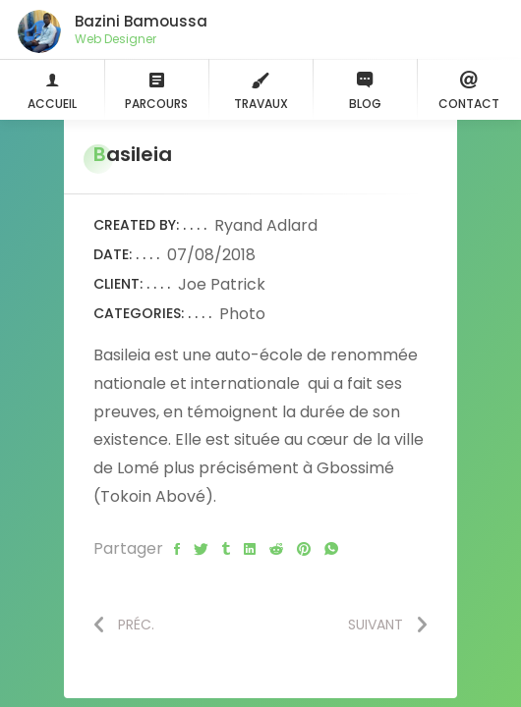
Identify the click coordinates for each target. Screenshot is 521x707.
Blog (364, 89)
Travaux (261, 89)
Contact (468, 89)
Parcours (156, 89)
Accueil (52, 89)
